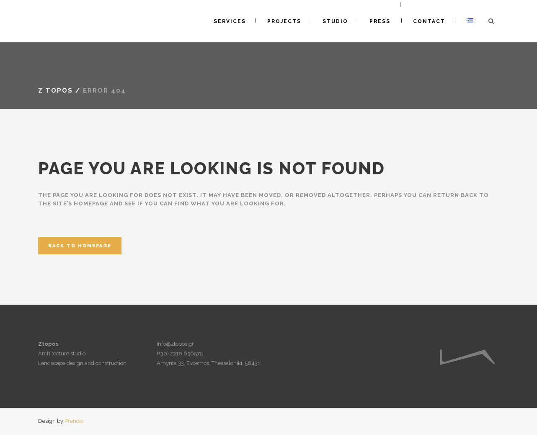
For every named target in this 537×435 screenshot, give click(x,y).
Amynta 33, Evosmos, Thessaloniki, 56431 (208, 363)
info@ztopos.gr (175, 344)
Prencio (74, 421)
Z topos (55, 90)
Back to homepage (79, 246)
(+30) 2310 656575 (180, 353)
